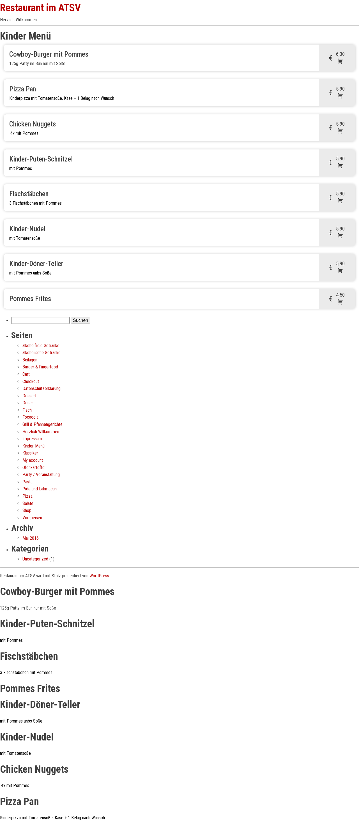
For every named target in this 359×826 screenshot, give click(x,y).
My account (32, 460)
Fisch (27, 410)
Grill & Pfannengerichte (42, 424)
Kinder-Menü (33, 446)
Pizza (27, 496)
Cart (26, 374)
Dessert (29, 395)
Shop (26, 510)
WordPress (99, 575)
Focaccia (30, 417)
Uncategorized (35, 559)
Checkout (30, 381)
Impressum (32, 438)
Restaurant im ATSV (40, 8)
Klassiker (30, 453)
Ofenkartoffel (33, 467)
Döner (27, 402)
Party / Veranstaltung (41, 474)
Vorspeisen (32, 517)
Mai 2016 (30, 538)
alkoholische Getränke (41, 352)
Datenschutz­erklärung (41, 388)
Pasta (27, 481)
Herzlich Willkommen (40, 431)
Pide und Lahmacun (39, 489)
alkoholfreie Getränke (40, 345)
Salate (27, 503)
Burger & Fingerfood (40, 367)
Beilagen (29, 360)
